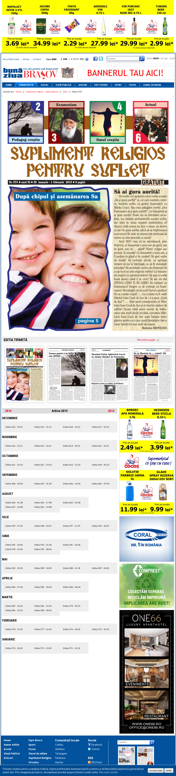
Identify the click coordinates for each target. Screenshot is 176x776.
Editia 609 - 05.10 (100, 464)
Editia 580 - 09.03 (43, 610)
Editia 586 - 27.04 (14, 587)
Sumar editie (26, 85)
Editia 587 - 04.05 (100, 568)
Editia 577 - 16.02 (43, 629)
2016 (8, 411)
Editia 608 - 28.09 (14, 483)
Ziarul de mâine (152, 85)
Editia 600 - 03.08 (71, 502)
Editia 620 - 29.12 (14, 427)
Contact (37, 59)
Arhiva (26, 59)
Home (9, 85)
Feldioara (60, 758)
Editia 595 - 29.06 (14, 544)
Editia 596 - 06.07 (100, 526)
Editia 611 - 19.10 (43, 464)
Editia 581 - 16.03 (43, 606)
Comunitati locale (67, 740)
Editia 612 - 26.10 (14, 464)
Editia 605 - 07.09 (100, 483)
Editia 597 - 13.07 (71, 526)
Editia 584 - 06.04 (71, 587)
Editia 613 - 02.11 (100, 445)
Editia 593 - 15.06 (43, 544)
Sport (118, 85)
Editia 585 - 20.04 (43, 587)
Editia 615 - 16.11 (43, 445)
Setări (169, 770)
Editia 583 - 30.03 (14, 606)
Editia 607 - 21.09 (43, 483)
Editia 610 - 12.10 (71, 464)
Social (44, 85)
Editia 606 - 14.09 (71, 483)
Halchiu (59, 762)
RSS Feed (96, 762)
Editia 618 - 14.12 (71, 427)
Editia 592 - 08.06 (43, 549)
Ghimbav (60, 749)
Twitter (95, 749)
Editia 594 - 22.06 (14, 549)
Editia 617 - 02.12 (100, 427)
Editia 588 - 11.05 (71, 568)
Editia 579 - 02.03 (71, 606)
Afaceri (83, 85)
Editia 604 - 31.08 (14, 502)
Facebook (96, 744)
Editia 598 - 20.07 (43, 526)
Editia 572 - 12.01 (71, 648)
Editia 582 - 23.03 (14, 610)
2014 (111, 411)
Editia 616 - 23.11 (14, 445)
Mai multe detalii (108, 772)
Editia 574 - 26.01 (14, 648)
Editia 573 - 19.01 (43, 648)
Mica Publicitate (11, 59)
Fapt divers (101, 85)
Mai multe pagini (146, 339)
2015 (65, 91)
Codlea (59, 744)
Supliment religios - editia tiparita (42, 91)
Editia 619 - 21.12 (43, 427)
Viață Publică (63, 85)
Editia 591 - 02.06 (71, 544)
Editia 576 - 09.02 (71, 629)
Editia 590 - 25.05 (14, 568)
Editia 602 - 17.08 (43, 502)
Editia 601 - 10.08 (43, 507)
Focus (132, 85)
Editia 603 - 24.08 (14, 507)
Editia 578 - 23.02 (14, 629)
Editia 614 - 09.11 (71, 445)
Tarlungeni (61, 753)
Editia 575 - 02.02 (100, 629)
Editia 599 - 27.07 (14, 526)
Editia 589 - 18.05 (43, 568)
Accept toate (155, 770)
